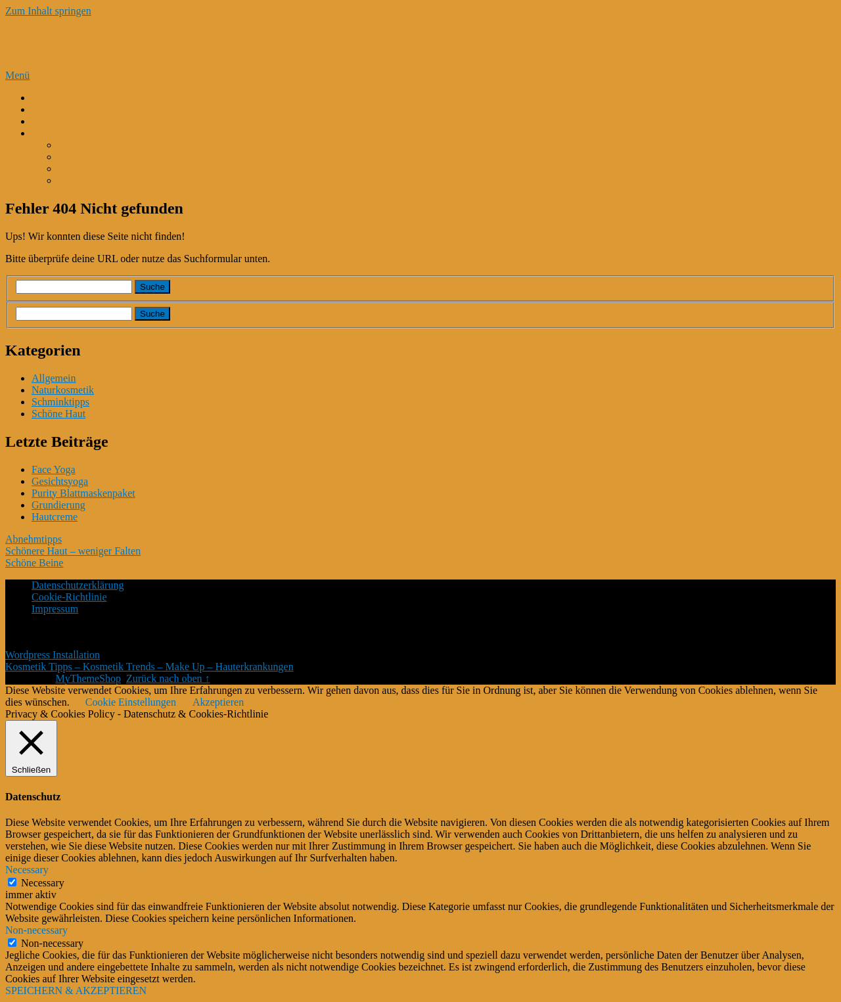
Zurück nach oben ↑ (168, 678)
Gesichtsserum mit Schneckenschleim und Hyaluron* (170, 156)
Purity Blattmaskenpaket (83, 493)
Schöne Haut (58, 413)
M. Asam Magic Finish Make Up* (130, 144)
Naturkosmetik (63, 390)
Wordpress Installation (52, 654)
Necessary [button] (27, 869)
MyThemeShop (88, 678)
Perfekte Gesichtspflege (81, 109)
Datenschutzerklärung (78, 585)
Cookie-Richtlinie (69, 597)
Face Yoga (54, 469)
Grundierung (58, 505)
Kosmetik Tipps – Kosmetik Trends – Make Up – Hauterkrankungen (313, 43)
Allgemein (54, 378)
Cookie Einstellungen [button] (130, 702)
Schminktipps (60, 401)
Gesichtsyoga (60, 481)
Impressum (55, 608)
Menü (17, 75)
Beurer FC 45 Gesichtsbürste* (121, 168)
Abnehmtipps (33, 539)
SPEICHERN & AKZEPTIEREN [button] (76, 990)
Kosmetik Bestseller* (77, 133)
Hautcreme (55, 516)
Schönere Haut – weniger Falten (73, 551)
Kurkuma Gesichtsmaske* (113, 180)
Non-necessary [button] (36, 930)
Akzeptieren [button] (218, 702)
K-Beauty (52, 97)
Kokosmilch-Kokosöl (77, 121)
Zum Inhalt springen (48, 10)
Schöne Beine (34, 562)
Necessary (42, 882)
